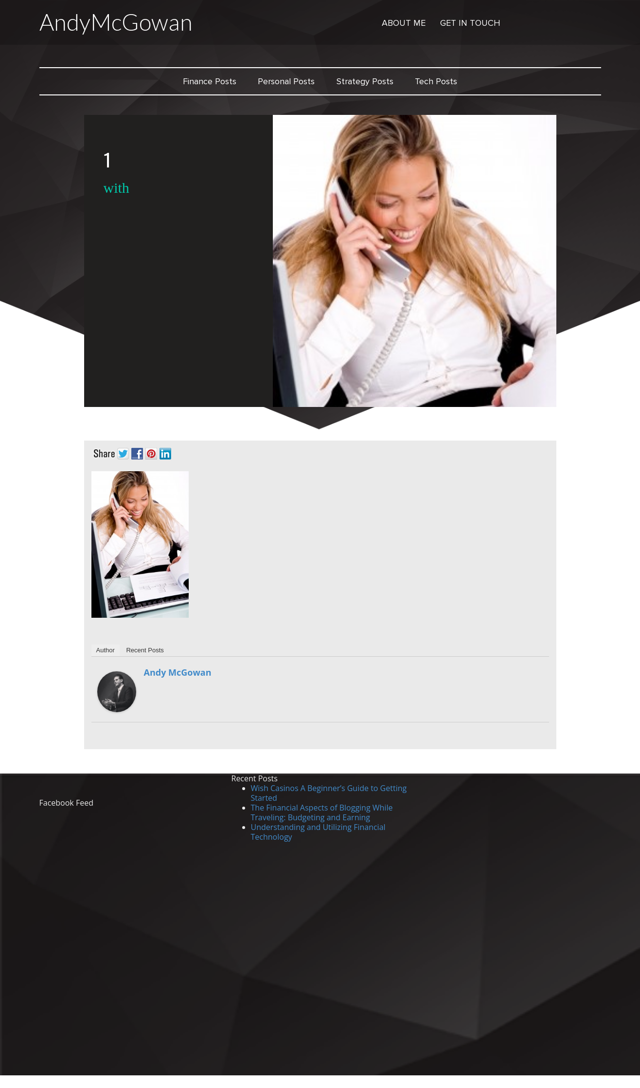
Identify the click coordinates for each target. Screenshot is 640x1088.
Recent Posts (144, 650)
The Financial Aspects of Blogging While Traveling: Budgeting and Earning (322, 812)
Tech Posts (436, 81)
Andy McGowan (178, 672)
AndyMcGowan (116, 22)
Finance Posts (209, 81)
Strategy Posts (365, 81)
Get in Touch (470, 23)
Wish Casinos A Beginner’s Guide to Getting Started (329, 793)
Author (105, 650)
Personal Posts (286, 81)
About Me (404, 23)
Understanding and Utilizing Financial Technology (318, 832)
